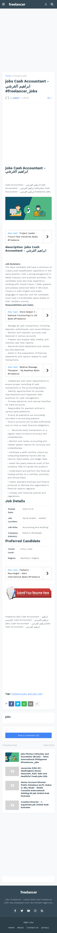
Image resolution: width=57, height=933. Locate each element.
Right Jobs (29, 922)
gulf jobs (32, 694)
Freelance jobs (20, 76)
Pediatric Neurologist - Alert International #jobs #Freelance (24, 573)
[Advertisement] (28, 40)
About (20, 927)
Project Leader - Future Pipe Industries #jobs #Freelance (23, 236)
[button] (3, 4)
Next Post (48, 745)
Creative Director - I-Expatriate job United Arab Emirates (35, 805)
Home (8, 76)
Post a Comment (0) (28, 735)
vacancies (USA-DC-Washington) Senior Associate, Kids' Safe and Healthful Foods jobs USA (34, 772)
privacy (45, 927)
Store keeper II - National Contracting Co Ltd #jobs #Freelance (22, 315)
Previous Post (10, 745)
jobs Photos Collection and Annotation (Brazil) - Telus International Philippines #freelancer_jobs (35, 758)
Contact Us (32, 927)
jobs (40, 694)
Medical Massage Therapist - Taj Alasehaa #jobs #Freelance (23, 370)
